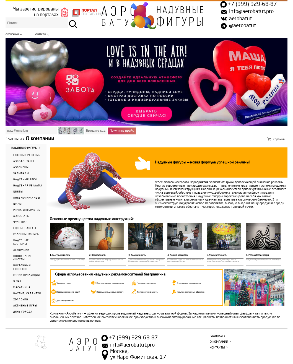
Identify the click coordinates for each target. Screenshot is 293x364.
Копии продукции (26, 275)
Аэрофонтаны (23, 161)
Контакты (40, 34)
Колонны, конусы (26, 234)
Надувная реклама (27, 185)
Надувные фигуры (24, 148)
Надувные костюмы (21, 242)
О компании (12, 34)
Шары (17, 204)
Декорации (21, 250)
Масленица (21, 287)
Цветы (18, 192)
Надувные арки (25, 179)
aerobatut (240, 19)
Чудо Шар (20, 222)
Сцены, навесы (24, 228)
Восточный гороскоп (22, 267)
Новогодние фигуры (22, 258)
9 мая (17, 281)
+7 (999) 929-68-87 (252, 4)
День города (22, 312)
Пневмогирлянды (26, 198)
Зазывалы (21, 173)
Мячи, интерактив (27, 210)
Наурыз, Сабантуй (27, 293)
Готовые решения (27, 155)
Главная (14, 139)
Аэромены (21, 167)
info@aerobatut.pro (251, 11)
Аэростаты (21, 216)
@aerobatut (242, 25)
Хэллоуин (20, 299)
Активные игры (25, 306)
